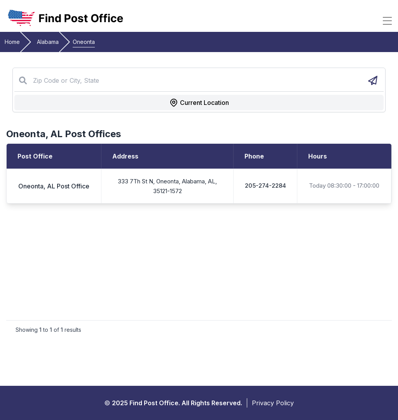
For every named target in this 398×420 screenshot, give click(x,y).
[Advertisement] (199, 261)
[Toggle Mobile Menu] (387, 20)
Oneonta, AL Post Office (53, 186)
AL (57, 133)
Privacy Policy (273, 403)
